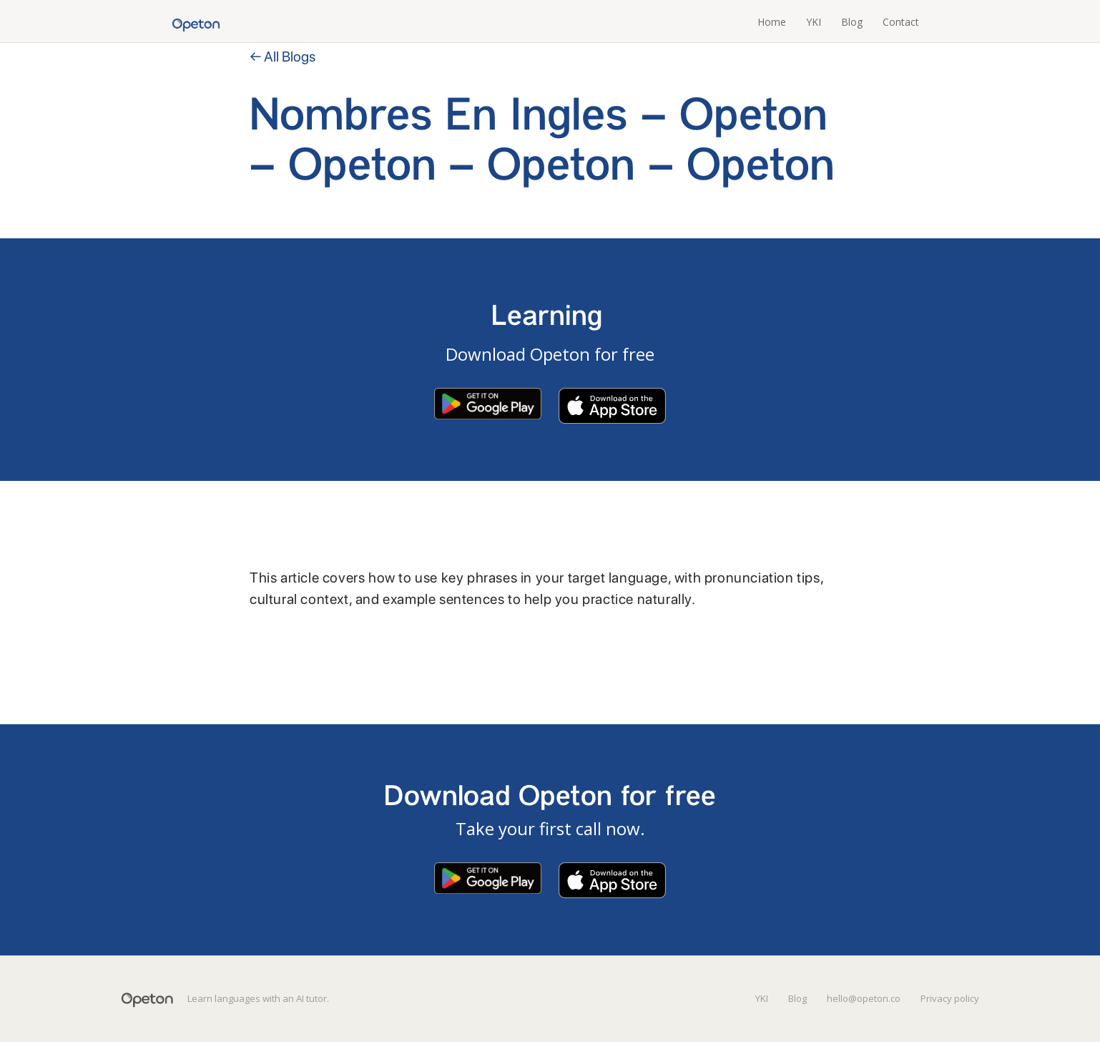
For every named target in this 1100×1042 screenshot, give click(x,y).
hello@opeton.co (863, 998)
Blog (852, 22)
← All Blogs (282, 56)
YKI (813, 22)
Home (771, 22)
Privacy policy (949, 998)
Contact (901, 22)
